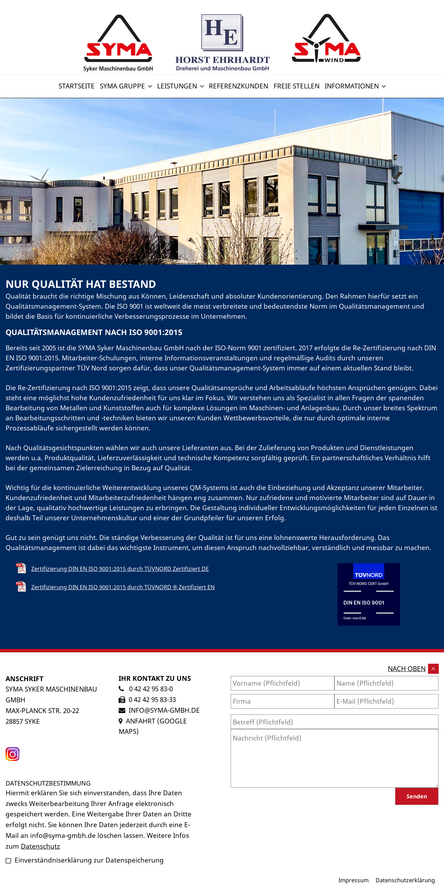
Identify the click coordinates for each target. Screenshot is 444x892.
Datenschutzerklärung (405, 880)
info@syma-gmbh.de (164, 710)
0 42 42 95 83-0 (150, 688)
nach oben (407, 668)
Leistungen (181, 86)
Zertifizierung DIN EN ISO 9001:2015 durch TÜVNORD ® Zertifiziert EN (123, 587)
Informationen (356, 86)
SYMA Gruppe (126, 86)
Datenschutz (40, 846)
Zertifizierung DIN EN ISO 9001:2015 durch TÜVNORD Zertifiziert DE (120, 569)
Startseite (77, 86)
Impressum (354, 880)
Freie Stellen (296, 86)
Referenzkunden (238, 86)
